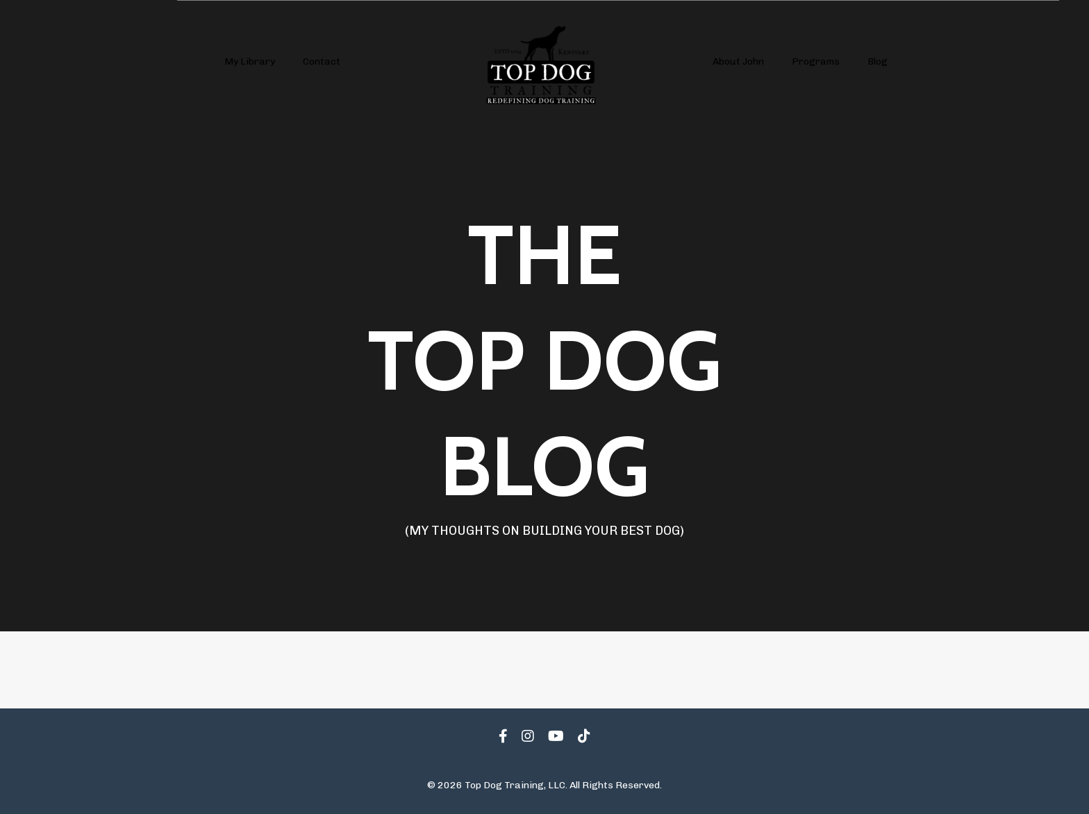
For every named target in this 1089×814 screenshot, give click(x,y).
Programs (816, 61)
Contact (321, 61)
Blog (877, 61)
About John (738, 61)
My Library (249, 61)
